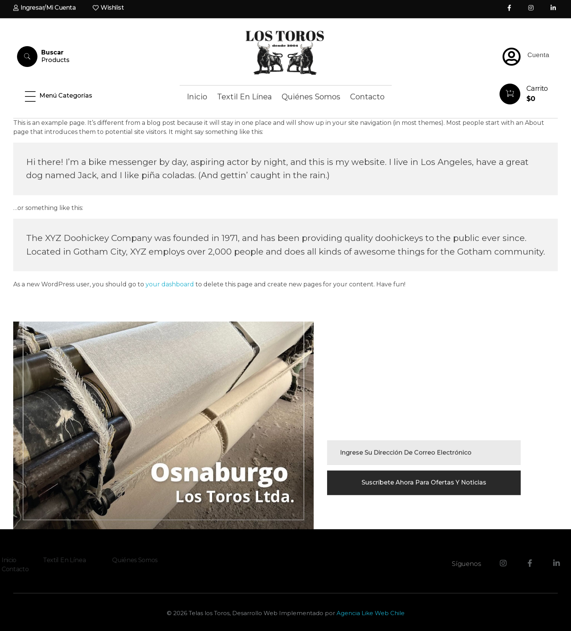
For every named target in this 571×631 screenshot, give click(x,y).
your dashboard (170, 284)
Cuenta (538, 55)
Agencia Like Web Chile (371, 613)
